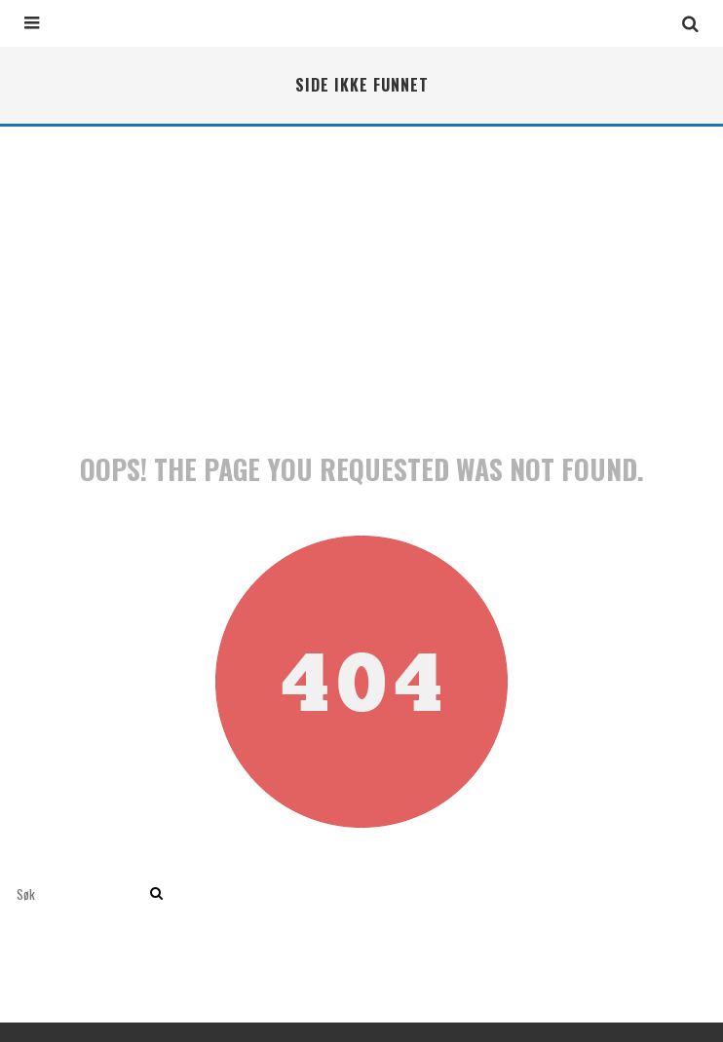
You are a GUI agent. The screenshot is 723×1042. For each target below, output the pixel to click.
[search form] (79, 894)
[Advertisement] (361, 272)
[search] (156, 894)
